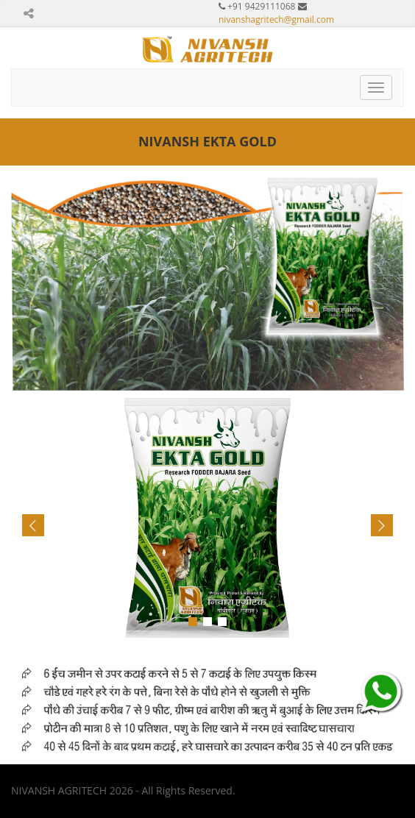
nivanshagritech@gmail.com (276, 19)
